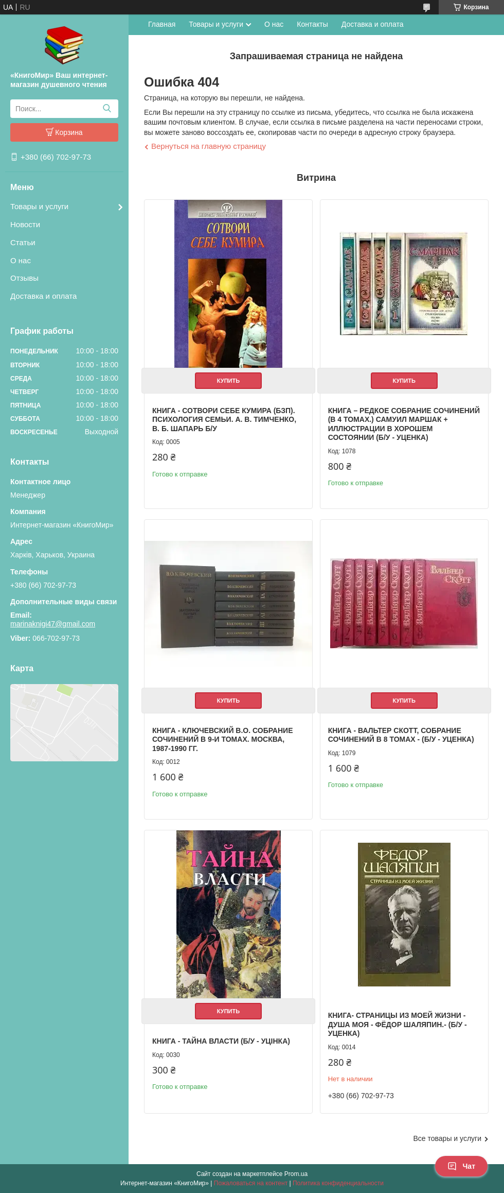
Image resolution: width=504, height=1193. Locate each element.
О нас (20, 260)
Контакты (312, 24)
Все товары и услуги (447, 1138)
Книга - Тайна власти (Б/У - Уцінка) (221, 1041)
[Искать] (106, 108)
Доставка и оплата (43, 296)
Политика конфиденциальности (338, 1183)
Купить (228, 381)
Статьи (22, 242)
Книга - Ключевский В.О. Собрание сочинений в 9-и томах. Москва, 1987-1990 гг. (222, 739)
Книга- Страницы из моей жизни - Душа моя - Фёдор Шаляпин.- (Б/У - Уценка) (397, 1024)
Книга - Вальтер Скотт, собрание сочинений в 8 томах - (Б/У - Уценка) (401, 735)
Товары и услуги (39, 206)
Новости (25, 224)
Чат (461, 1166)
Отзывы (24, 278)
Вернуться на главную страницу (208, 146)
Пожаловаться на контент (250, 1183)
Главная (161, 24)
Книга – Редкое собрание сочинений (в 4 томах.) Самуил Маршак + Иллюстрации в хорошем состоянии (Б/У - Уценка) (404, 424)
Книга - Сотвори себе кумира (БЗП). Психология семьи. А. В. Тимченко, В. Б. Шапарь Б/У (224, 419)
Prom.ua (296, 1174)
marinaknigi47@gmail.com (52, 624)
